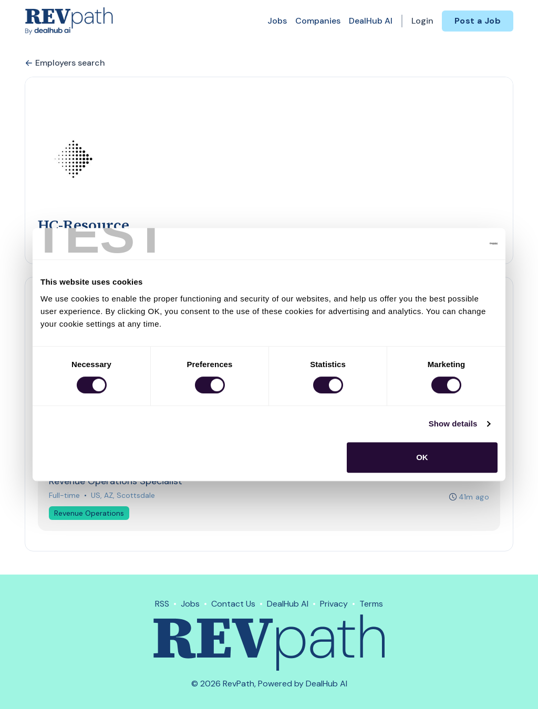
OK (422, 457)
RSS (162, 603)
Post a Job (477, 20)
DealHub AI (370, 20)
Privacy (334, 603)
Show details (453, 423)
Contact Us (233, 603)
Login (422, 20)
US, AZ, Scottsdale (123, 495)
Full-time (64, 495)
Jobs (277, 20)
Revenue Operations (89, 513)
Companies (317, 20)
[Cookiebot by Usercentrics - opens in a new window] (452, 244)
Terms (371, 603)
